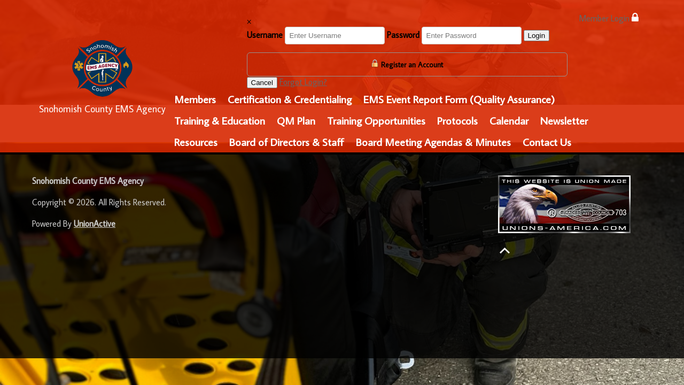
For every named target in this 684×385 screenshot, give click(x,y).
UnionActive (94, 223)
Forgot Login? (303, 81)
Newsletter (564, 120)
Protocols (457, 120)
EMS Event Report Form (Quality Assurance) (459, 99)
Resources (195, 142)
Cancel (262, 83)
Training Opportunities (376, 120)
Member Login (609, 18)
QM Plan (296, 120)
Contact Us (547, 142)
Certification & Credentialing (290, 99)
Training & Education (219, 120)
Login (537, 36)
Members (195, 99)
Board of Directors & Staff (286, 142)
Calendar (508, 120)
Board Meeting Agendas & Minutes (433, 142)
